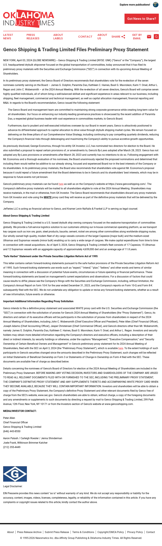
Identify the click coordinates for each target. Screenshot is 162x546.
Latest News (8, 36)
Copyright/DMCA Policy (110, 532)
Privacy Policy (135, 532)
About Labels (58, 36)
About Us (102, 36)
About (10, 532)
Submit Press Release (57, 532)
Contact (85, 36)
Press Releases (33, 36)
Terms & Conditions (83, 532)
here (61, 183)
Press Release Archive (29, 532)
